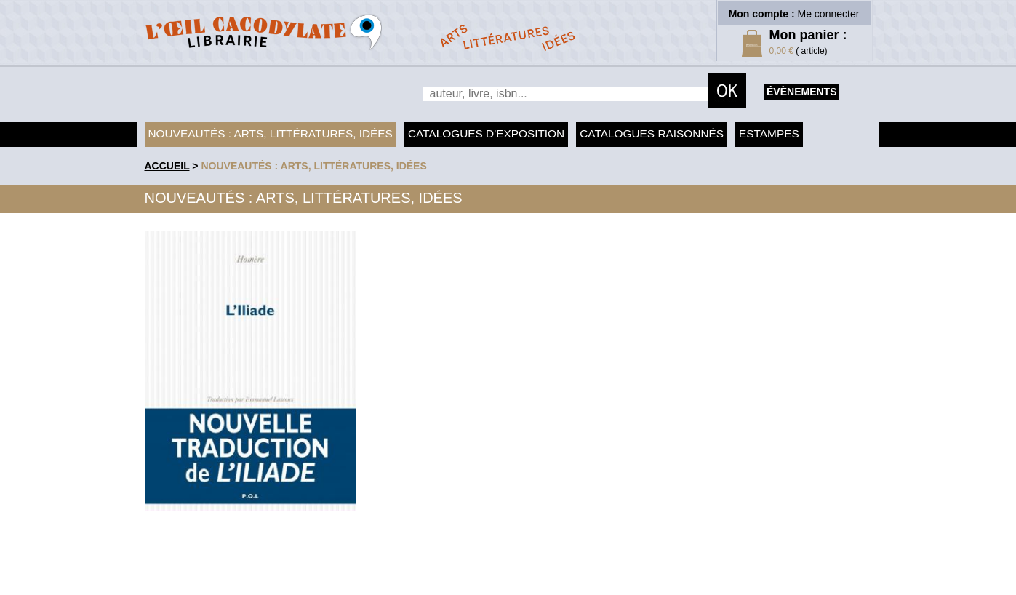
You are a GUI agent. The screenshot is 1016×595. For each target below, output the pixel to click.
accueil (167, 166)
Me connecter (829, 14)
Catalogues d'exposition (486, 133)
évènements (801, 91)
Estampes (769, 133)
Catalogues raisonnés (652, 133)
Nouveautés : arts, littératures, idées (270, 133)
